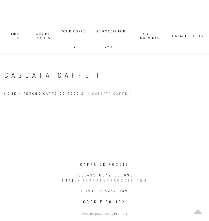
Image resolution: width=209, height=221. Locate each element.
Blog (198, 36)
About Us (17, 36)
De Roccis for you (111, 34)
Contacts (179, 36)
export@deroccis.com (115, 180)
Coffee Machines (149, 36)
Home (10, 94)
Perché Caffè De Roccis (53, 94)
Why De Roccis (43, 36)
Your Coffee (74, 34)
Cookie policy (104, 202)
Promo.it (120, 213)
